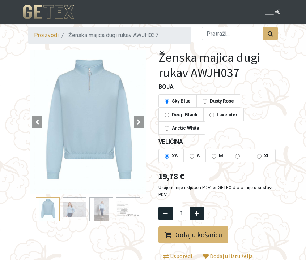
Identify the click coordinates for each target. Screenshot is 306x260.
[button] (37, 122)
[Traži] (270, 33)
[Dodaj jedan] (197, 213)
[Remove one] (165, 213)
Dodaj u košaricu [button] (193, 234)
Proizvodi (46, 35)
